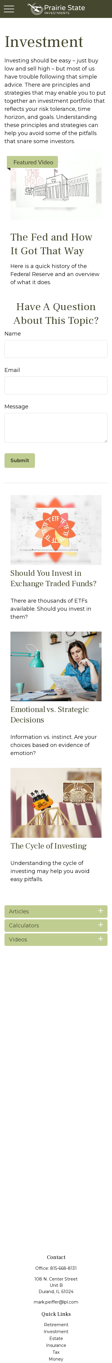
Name (12, 333)
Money (56, 1359)
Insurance (56, 1345)
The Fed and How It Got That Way (51, 244)
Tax (56, 1352)
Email (12, 370)
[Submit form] (19, 460)
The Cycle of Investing (48, 846)
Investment (56, 1331)
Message (16, 406)
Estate (56, 1338)
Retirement (56, 1324)
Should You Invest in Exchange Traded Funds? (53, 578)
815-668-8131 (63, 1268)
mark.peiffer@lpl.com (56, 1302)
